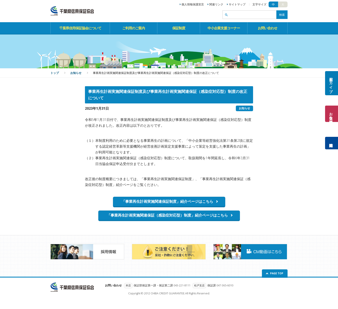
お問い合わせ (267, 28)
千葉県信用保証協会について (80, 28)
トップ (54, 73)
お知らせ (75, 73)
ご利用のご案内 (133, 28)
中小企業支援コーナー (224, 28)
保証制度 (178, 28)
